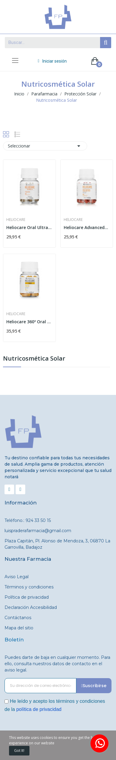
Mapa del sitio (19, 628)
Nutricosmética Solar (34, 358)
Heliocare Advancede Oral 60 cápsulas (87, 227)
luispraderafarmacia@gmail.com (38, 530)
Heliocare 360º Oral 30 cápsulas (29, 321)
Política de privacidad (27, 597)
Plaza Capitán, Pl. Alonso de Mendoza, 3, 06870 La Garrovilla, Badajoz (57, 544)
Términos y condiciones (29, 587)
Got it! (19, 750)
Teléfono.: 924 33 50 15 (28, 520)
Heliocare (15, 220)
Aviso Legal (17, 576)
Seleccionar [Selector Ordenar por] (45, 146)
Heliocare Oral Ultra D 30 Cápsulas (29, 227)
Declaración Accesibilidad (31, 607)
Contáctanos (18, 617)
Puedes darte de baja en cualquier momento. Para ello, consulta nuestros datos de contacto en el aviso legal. (57, 664)
